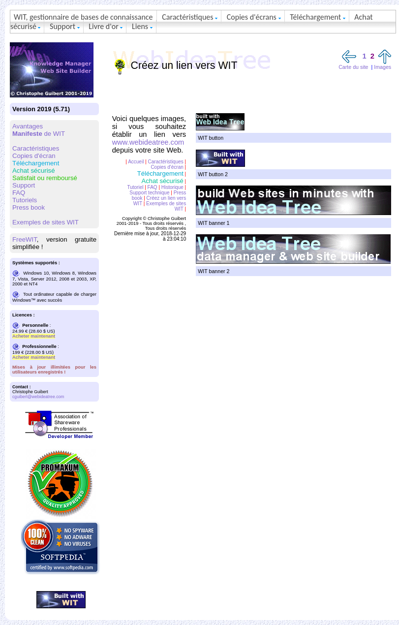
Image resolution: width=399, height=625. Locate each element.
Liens (142, 26)
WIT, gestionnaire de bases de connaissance (83, 17)
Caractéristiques (189, 17)
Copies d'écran (34, 155)
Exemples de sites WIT (45, 222)
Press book (28, 207)
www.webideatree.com (148, 142)
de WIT (38, 133)
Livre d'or (106, 26)
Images (382, 67)
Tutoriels (24, 200)
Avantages (27, 126)
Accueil (136, 161)
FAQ (18, 192)
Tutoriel (135, 187)
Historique (172, 187)
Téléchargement (317, 17)
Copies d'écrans (254, 17)
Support (65, 26)
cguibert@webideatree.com (38, 396)
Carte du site (353, 67)
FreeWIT (24, 239)
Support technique (149, 192)
